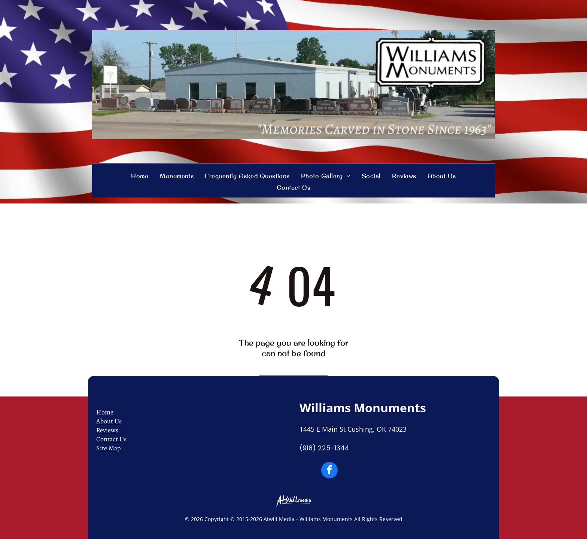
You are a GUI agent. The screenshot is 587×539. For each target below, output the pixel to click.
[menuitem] (139, 175)
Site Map (108, 448)
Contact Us (111, 439)
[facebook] (329, 471)
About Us (109, 421)
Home (104, 412)
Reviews (107, 430)
